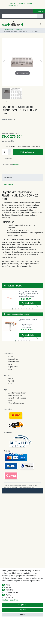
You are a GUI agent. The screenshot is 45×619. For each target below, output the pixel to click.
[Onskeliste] (31, 11)
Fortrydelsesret (14, 362)
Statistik (9, 587)
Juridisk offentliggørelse (17, 398)
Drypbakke (18, 29)
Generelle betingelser (16, 403)
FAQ (10, 364)
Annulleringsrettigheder (17, 393)
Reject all (22, 610)
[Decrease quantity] (9, 153)
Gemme (23, 614)
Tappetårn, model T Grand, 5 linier (28, 320)
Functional (9, 597)
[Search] (40, 16)
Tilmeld (11, 381)
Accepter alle (22, 605)
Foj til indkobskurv (30, 152)
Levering (15, 164)
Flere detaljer (8, 184)
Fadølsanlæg (9, 29)
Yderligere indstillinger (10, 600)
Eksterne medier (12, 592)
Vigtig (8, 585)
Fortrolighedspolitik (15, 395)
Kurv (10, 383)
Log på (11, 378)
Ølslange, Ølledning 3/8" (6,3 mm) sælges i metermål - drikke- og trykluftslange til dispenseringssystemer (29, 294)
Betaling (11, 357)
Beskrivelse (8, 177)
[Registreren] (7, 11)
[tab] (22, 177)
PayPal (8, 595)
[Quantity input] (5, 152)
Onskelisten (7, 159)
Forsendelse (13, 359)
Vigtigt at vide (13, 367)
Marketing (9, 590)
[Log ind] (2, 11)
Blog (10, 369)
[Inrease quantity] (9, 150)
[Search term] (19, 16)
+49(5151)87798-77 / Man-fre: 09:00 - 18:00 (21, 4)
